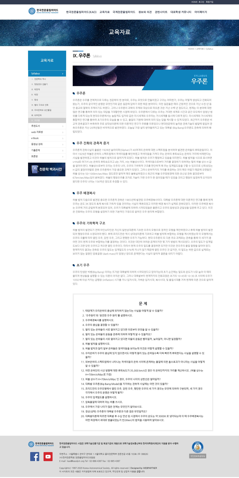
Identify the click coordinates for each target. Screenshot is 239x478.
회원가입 (209, 2)
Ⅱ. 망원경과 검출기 (39, 85)
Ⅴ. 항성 (34, 100)
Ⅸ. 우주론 (35, 121)
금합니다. (141, 472)
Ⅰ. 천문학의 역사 (38, 80)
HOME (194, 2)
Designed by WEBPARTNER (143, 469)
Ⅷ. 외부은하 (36, 116)
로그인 (201, 2)
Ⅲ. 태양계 (35, 90)
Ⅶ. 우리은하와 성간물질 (41, 111)
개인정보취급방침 (197, 457)
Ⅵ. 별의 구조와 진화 (39, 105)
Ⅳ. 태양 (34, 95)
